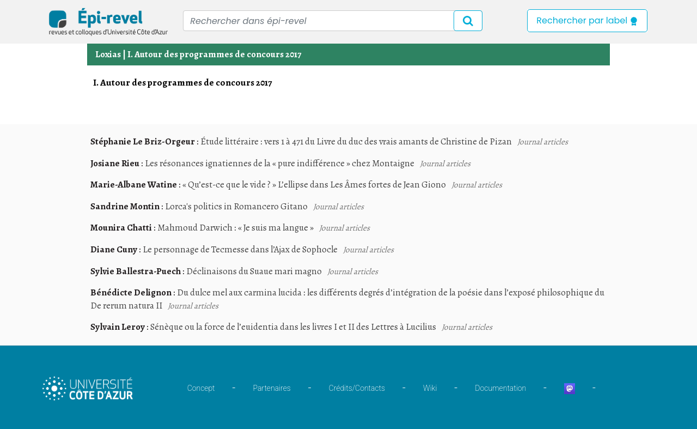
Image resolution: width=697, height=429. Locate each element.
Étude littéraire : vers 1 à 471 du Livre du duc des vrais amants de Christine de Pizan (356, 141)
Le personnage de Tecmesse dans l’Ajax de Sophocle (240, 249)
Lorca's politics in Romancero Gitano (236, 206)
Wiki (430, 388)
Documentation (500, 388)
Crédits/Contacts (357, 388)
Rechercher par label (587, 20)
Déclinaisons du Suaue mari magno (254, 271)
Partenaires (272, 388)
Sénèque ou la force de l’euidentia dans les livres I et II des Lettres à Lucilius (293, 327)
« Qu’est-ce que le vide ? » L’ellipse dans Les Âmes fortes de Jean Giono (314, 184)
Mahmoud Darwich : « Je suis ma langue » (235, 227)
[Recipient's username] (332, 20)
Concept (201, 388)
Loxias (108, 54)
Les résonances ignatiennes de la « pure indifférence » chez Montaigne (279, 163)
